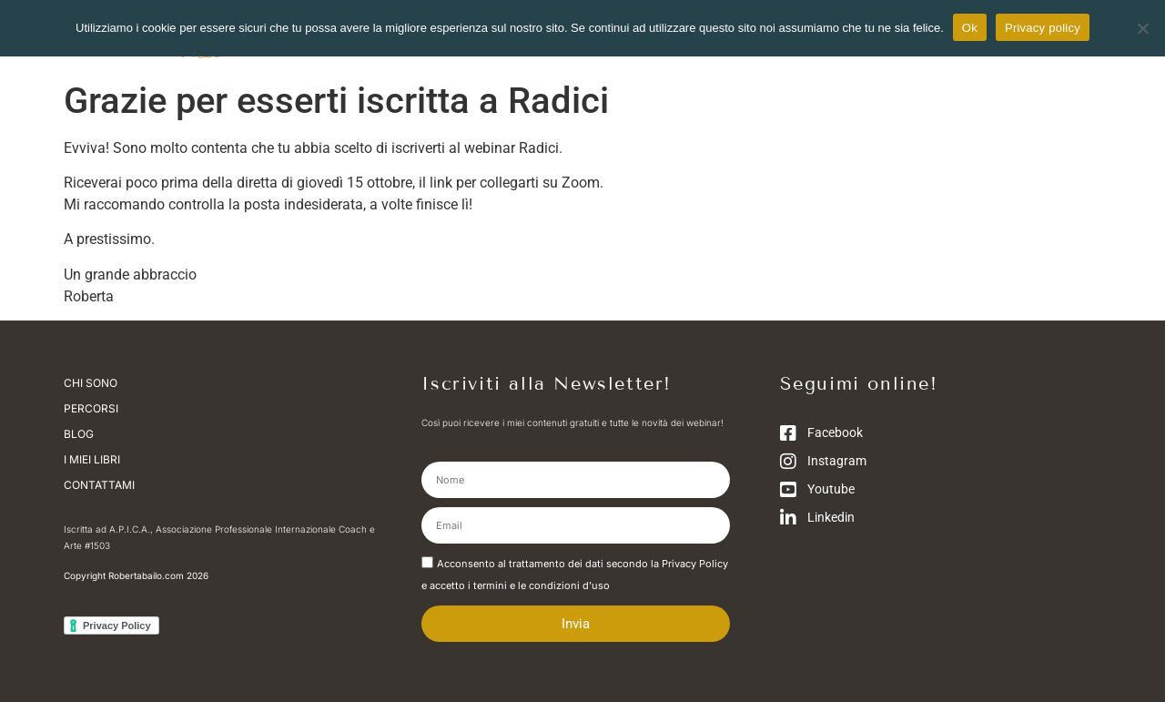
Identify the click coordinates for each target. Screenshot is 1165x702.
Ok (970, 28)
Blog (79, 434)
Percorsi (91, 408)
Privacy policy (1042, 28)
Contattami (99, 485)
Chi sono (95, 383)
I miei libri (92, 459)
